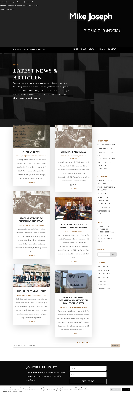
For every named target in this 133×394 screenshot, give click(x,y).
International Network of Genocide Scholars (106, 229)
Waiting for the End (106, 145)
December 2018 (103, 285)
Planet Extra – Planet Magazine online (105, 238)
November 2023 (103, 274)
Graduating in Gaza (106, 159)
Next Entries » (84, 348)
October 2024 (103, 270)
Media (100, 49)
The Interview (103, 207)
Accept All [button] (126, 390)
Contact (112, 49)
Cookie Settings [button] (115, 390)
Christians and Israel (73, 158)
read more (31, 188)
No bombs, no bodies (106, 148)
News (91, 49)
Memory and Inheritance (36, 162)
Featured (74, 162)
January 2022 (103, 277)
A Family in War (31, 158)
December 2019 (103, 281)
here (44, 49)
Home (75, 49)
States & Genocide (36, 231)
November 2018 (103, 288)
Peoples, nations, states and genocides (105, 165)
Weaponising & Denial (78, 313)
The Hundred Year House (31, 297)
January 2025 (103, 266)
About (83, 49)
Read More (18, 391)
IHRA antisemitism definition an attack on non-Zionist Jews (73, 306)
